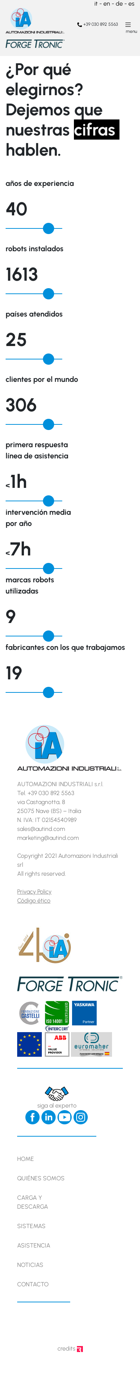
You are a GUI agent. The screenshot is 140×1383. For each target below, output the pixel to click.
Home (25, 1158)
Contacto (33, 1284)
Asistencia (33, 1245)
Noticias (30, 1264)
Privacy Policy (34, 891)
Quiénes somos (41, 1178)
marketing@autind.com (48, 837)
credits (70, 1348)
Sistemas (31, 1226)
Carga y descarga (32, 1202)
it (96, 3)
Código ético (33, 900)
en (106, 3)
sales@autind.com (41, 828)
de (119, 3)
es (131, 3)
